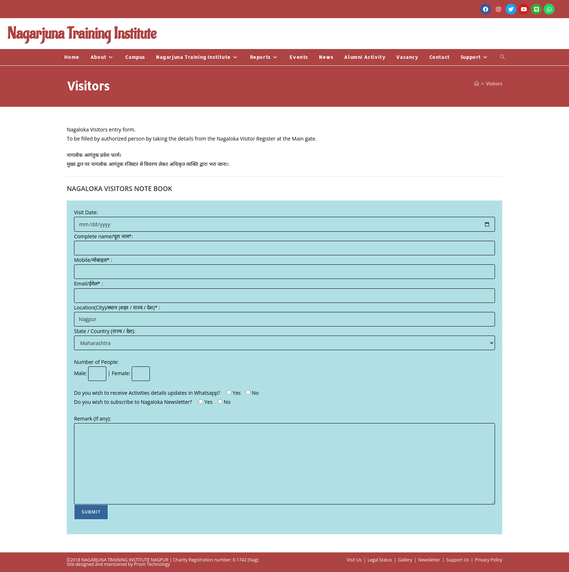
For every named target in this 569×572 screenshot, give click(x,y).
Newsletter (429, 560)
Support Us (457, 560)
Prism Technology (152, 564)
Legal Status (380, 560)
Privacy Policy (488, 560)
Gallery (405, 560)
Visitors (494, 83)
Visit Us (354, 560)
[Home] (476, 83)
